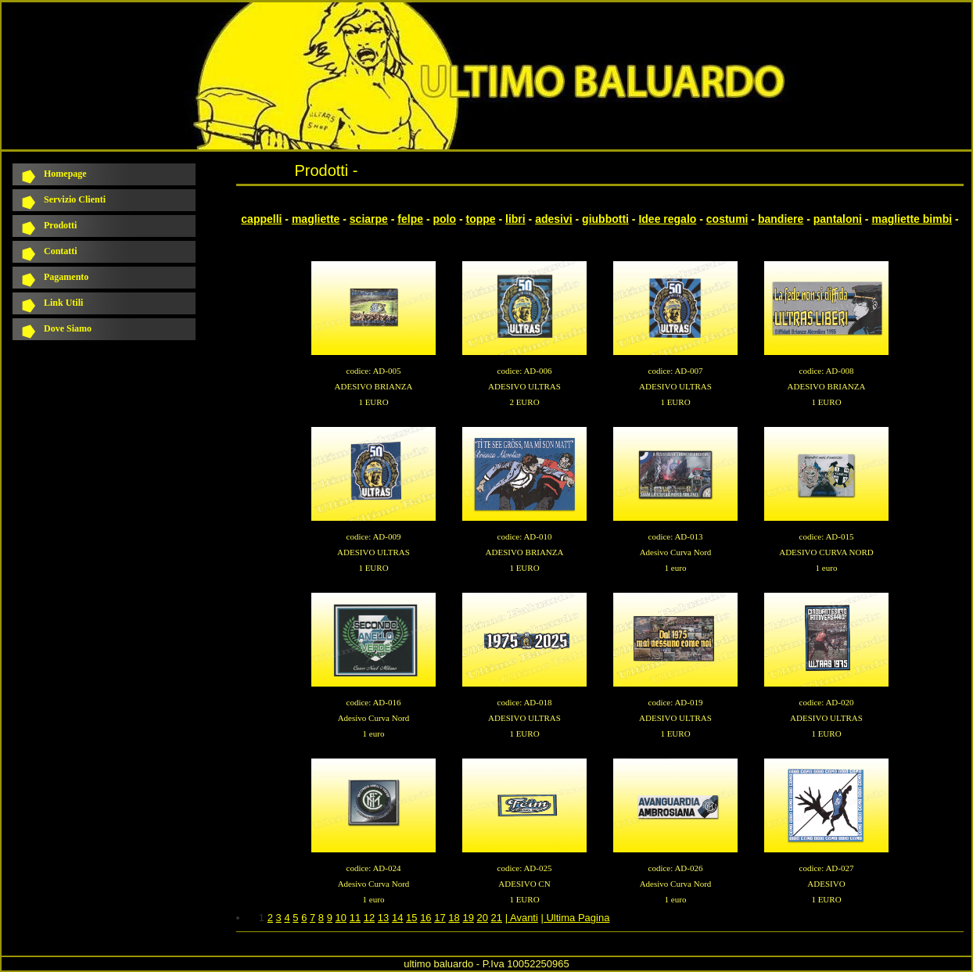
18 (453, 918)
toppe (480, 219)
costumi (727, 219)
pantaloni (837, 219)
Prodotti (60, 225)
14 (397, 918)
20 (482, 918)
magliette (315, 219)
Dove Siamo (68, 328)
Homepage (65, 173)
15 (411, 918)
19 (467, 918)
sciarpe (369, 219)
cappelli (261, 219)
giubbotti (605, 219)
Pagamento (66, 276)
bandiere (780, 219)
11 (355, 918)
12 (369, 918)
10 (341, 918)
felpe (410, 219)
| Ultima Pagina (574, 918)
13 (383, 918)
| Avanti (521, 918)
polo (444, 219)
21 (496, 918)
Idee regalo (667, 219)
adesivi (553, 219)
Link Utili (63, 302)
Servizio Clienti (75, 199)
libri (515, 219)
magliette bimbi (911, 219)
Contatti (60, 251)
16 (425, 918)
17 (439, 918)
